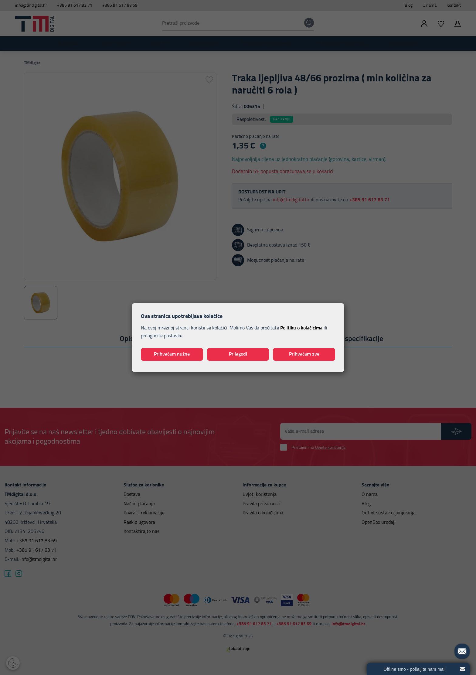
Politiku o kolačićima (301, 328)
